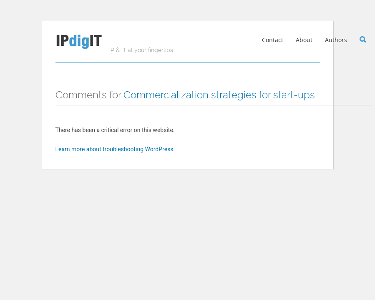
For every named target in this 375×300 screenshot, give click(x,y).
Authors (336, 40)
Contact (272, 40)
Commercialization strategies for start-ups (219, 95)
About (304, 40)
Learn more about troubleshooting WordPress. (115, 149)
